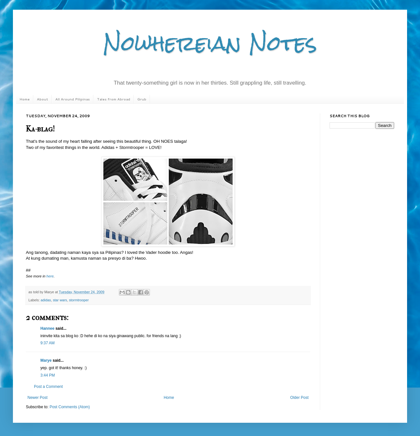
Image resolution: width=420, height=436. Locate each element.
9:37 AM (47, 343)
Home (24, 99)
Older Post (299, 397)
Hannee (47, 328)
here (50, 276)
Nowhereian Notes (210, 43)
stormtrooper (79, 300)
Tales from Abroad (113, 99)
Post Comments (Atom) (69, 407)
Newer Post (37, 397)
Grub (141, 99)
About (42, 99)
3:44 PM (47, 375)
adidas (46, 300)
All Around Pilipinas (72, 99)
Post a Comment (48, 386)
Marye (46, 360)
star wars (60, 300)
